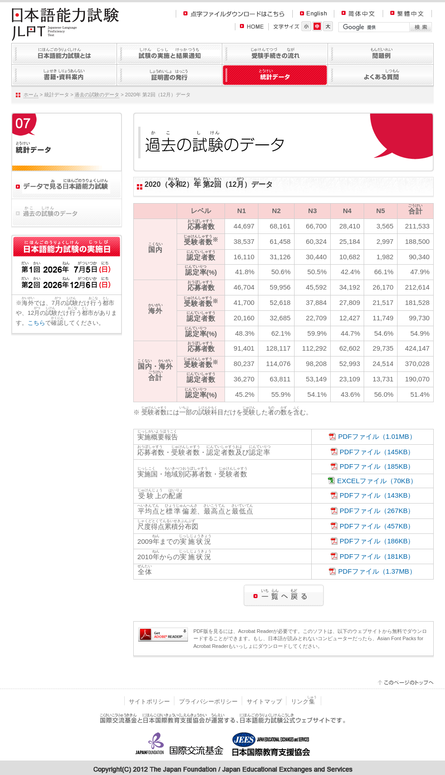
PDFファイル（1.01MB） (377, 436)
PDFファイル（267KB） (377, 510)
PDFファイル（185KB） (377, 466)
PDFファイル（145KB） (377, 452)
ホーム (30, 94)
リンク (304, 701)
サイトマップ (264, 701)
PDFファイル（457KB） (377, 526)
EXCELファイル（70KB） (377, 481)
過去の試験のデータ (97, 94)
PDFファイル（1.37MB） (377, 571)
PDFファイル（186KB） (377, 541)
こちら (36, 322)
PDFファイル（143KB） (377, 495)
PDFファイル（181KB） (377, 556)
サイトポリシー (149, 701)
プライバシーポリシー (208, 701)
